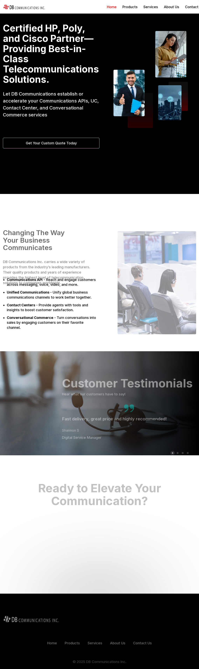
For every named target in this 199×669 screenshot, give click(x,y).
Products (130, 7)
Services (150, 7)
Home (112, 7)
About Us (171, 7)
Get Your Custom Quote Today (51, 143)
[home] (24, 7)
